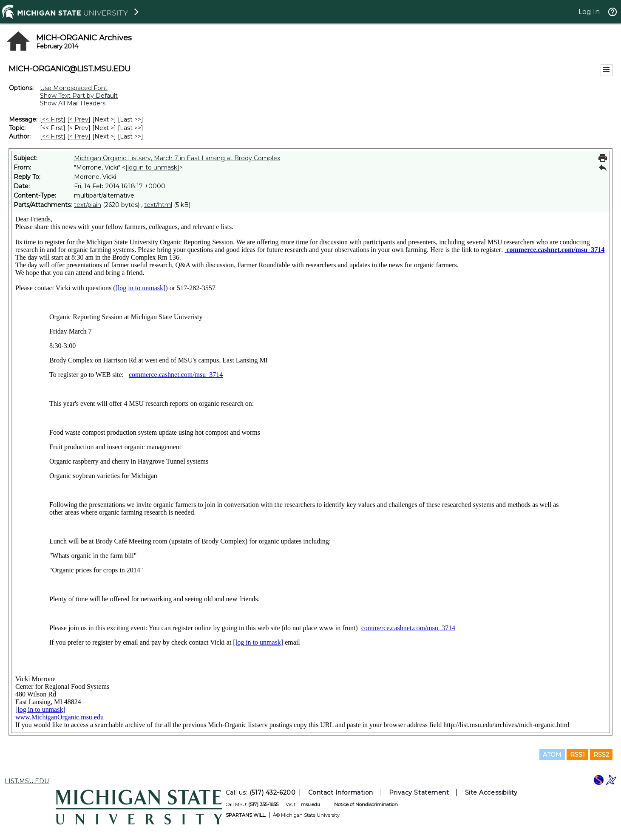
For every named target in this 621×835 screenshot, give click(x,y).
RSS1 (577, 755)
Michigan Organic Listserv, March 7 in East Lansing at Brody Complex (177, 158)
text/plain (87, 205)
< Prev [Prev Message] (78, 119)
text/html (158, 205)
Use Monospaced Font (74, 88)
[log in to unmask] (152, 167)
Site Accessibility (491, 792)
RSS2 (601, 755)
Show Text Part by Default (79, 95)
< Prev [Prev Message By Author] (78, 136)
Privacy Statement (419, 792)
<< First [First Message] (52, 119)
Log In (589, 12)
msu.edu (310, 804)
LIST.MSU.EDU (27, 781)
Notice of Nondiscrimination (365, 804)
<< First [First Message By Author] (52, 136)
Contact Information (340, 792)
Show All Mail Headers (72, 103)
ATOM (552, 755)
